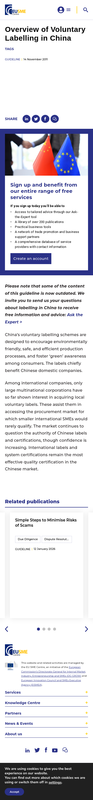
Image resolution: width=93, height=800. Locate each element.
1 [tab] (38, 634)
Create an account (31, 261)
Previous (6, 634)
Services (13, 697)
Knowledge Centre (23, 707)
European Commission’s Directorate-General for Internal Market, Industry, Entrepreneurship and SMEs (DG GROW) (54, 677)
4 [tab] (55, 634)
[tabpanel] (46, 569)
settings (55, 782)
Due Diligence (28, 542)
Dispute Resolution (59, 542)
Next (86, 634)
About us (14, 739)
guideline (13, 61)
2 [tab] (43, 634)
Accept (14, 792)
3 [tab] (49, 634)
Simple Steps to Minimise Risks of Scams (41, 525)
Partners (13, 718)
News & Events (19, 729)
